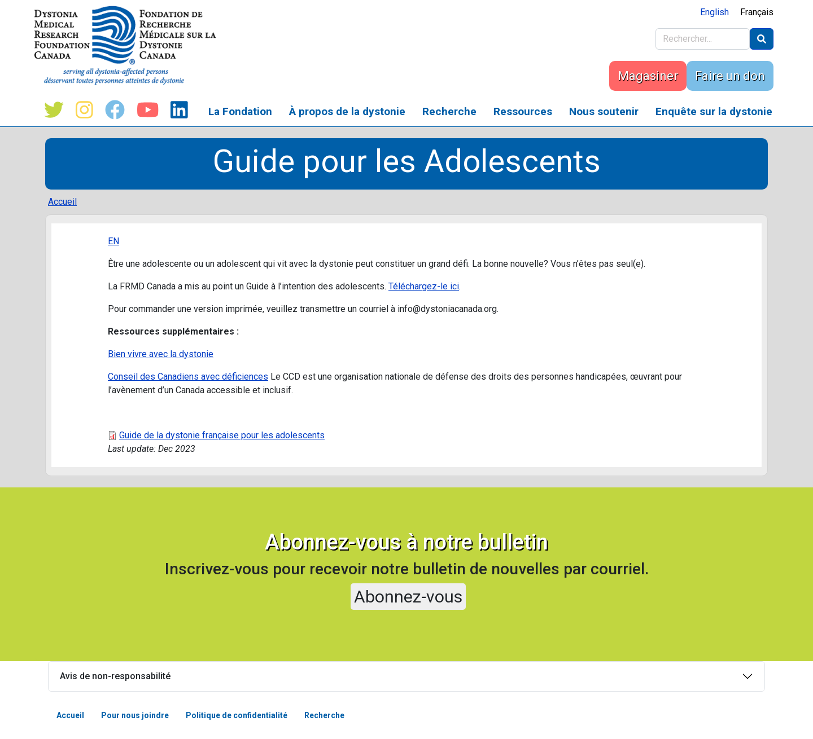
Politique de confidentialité (236, 715)
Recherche (449, 111)
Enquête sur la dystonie (713, 111)
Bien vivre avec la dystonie (160, 354)
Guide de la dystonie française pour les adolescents (222, 435)
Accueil (62, 201)
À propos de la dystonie (347, 111)
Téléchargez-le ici (423, 286)
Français (756, 12)
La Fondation (240, 111)
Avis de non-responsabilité (115, 676)
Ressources (522, 111)
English (714, 12)
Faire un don (730, 76)
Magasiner (648, 76)
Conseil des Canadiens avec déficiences (188, 376)
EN (113, 241)
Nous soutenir (604, 111)
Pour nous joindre (135, 715)
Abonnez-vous (408, 596)
